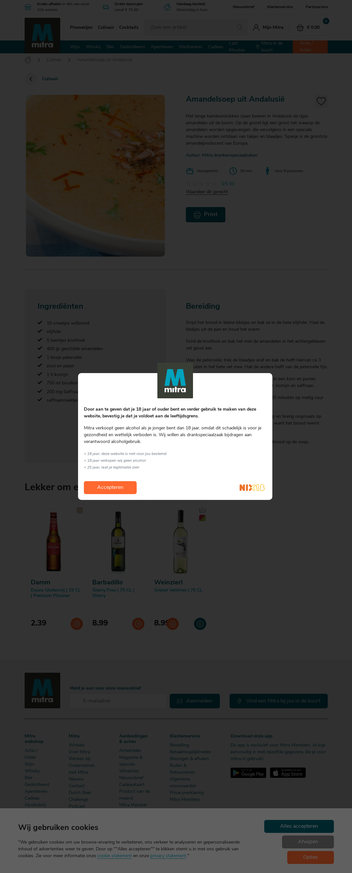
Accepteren (110, 487)
